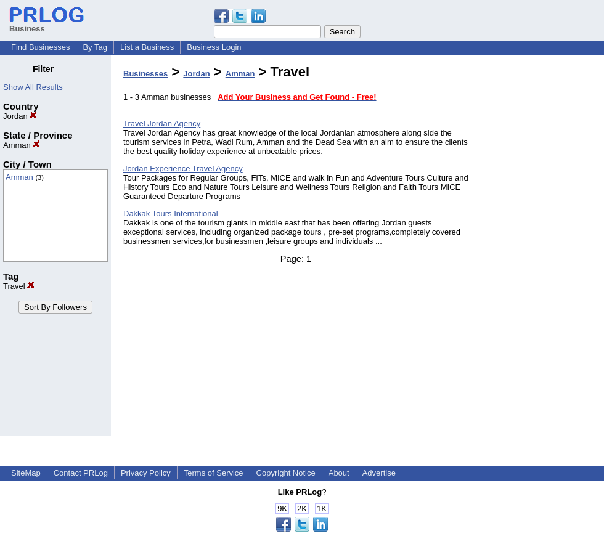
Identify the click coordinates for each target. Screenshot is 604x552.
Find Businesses (40, 47)
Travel (19, 286)
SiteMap (26, 472)
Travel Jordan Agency (161, 123)
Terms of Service (213, 472)
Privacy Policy (146, 472)
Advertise (379, 472)
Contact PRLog (81, 472)
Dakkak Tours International (170, 213)
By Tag (95, 47)
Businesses (145, 73)
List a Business (147, 47)
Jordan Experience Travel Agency (183, 168)
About (339, 472)
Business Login (214, 47)
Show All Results (33, 87)
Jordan (20, 116)
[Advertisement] (541, 249)
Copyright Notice (286, 472)
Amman (21, 145)
